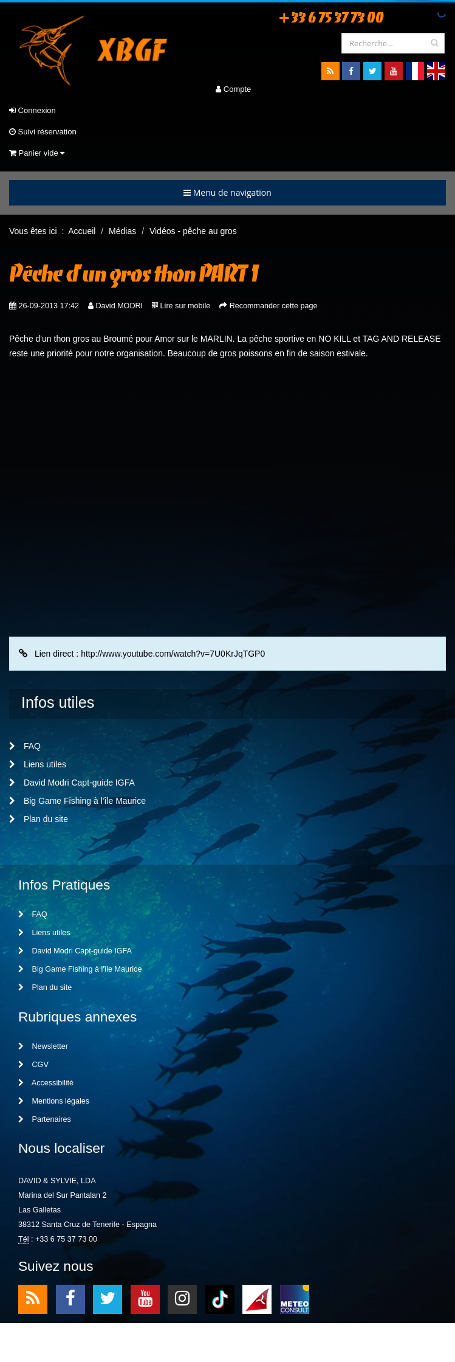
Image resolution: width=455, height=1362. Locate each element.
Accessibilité (46, 1083)
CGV (33, 1064)
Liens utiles (37, 764)
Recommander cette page (274, 306)
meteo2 (294, 1298)
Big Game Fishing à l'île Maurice (77, 801)
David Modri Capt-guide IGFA (72, 782)
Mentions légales (53, 1101)
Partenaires (44, 1119)
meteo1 (257, 1298)
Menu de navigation (227, 192)
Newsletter (43, 1046)
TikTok (219, 1298)
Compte (233, 89)
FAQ (25, 746)
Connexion (32, 110)
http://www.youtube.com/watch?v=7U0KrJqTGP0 (173, 654)
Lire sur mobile (185, 306)
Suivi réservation (43, 131)
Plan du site (38, 819)
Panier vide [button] (36, 152)
